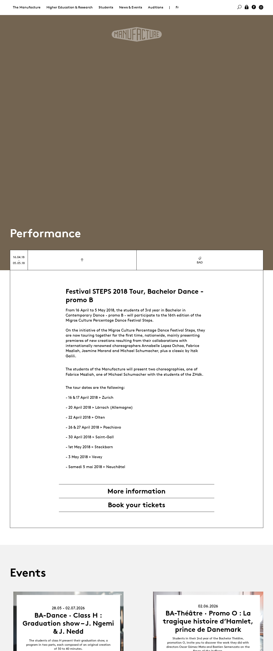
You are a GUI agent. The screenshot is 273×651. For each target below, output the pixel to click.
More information (136, 491)
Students (106, 7)
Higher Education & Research (69, 7)
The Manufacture (27, 7)
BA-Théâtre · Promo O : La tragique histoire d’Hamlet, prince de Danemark (208, 621)
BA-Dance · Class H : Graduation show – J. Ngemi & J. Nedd (68, 623)
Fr (177, 7)
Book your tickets (136, 505)
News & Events (130, 7)
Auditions (155, 7)
